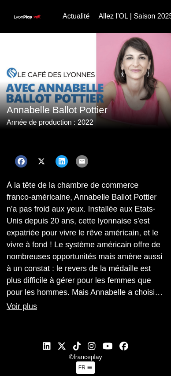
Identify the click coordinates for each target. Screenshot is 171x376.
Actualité (76, 16)
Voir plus (22, 306)
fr (85, 368)
